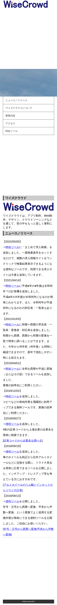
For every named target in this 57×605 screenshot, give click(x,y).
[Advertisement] (28, 38)
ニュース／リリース (16, 100)
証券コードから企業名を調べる (23, 440)
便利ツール (12, 424)
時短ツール (11, 131)
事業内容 (10, 115)
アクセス (10, 123)
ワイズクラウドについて (18, 108)
